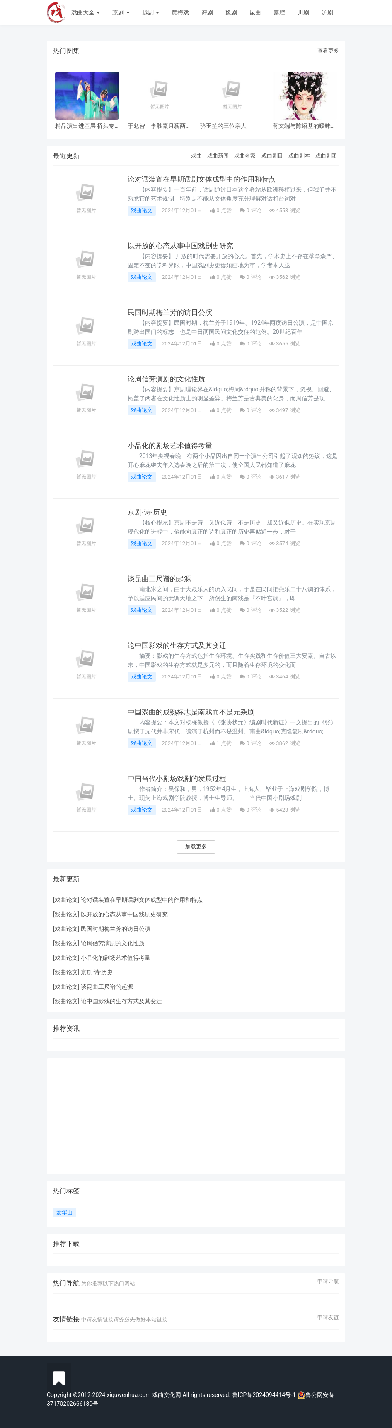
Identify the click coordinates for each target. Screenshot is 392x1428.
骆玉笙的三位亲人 (223, 126)
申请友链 (328, 1317)
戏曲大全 (85, 12)
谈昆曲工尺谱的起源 (161, 579)
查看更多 (328, 51)
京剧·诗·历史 (148, 512)
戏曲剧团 (326, 156)
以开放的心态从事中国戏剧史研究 (184, 246)
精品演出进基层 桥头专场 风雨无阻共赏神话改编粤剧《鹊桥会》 (84, 126)
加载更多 (196, 846)
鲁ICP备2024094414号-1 (265, 1395)
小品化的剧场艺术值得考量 (172, 445)
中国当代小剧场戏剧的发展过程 (180, 778)
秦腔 (279, 12)
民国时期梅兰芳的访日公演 (172, 312)
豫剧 (231, 12)
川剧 (303, 12)
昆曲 (255, 12)
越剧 (150, 12)
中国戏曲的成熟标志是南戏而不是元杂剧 (195, 712)
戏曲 (196, 156)
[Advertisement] (196, 1116)
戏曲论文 (141, 210)
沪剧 (327, 12)
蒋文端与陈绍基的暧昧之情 (304, 126)
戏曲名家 (245, 156)
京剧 (120, 12)
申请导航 (328, 1281)
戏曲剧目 (272, 156)
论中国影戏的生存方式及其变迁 (180, 645)
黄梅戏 (180, 12)
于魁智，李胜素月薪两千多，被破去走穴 (159, 126)
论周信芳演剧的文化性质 (169, 379)
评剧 (207, 12)
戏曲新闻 (218, 156)
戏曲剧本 (299, 156)
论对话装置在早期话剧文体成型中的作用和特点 (206, 179)
